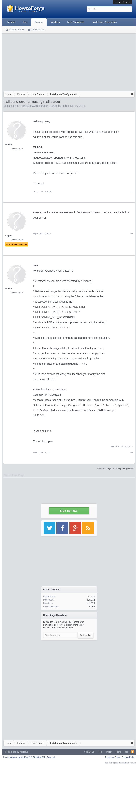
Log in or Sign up (122, 2)
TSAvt (92, 606)
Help (100, 752)
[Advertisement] (69, 61)
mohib (65, 105)
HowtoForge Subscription (104, 22)
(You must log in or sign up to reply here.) (116, 468)
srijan (35, 234)
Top (126, 752)
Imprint (109, 752)
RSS (132, 751)
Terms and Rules (112, 757)
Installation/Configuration (34, 105)
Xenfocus (24, 752)
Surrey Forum (129, 763)
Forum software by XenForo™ (29, 757)
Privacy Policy (128, 757)
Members (55, 22)
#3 (131, 453)
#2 (131, 234)
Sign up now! (69, 510)
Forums (39, 22)
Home (118, 752)
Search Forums (16, 29)
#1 (131, 191)
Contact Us (89, 752)
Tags (25, 22)
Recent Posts (38, 29)
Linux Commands (75, 22)
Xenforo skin (10, 752)
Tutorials (11, 22)
